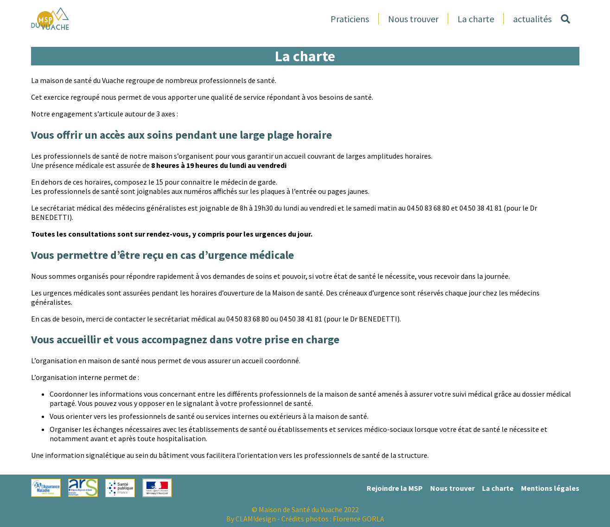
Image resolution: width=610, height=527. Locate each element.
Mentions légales (550, 488)
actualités (532, 19)
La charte (476, 19)
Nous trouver (413, 19)
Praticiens (349, 19)
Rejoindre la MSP (395, 488)
